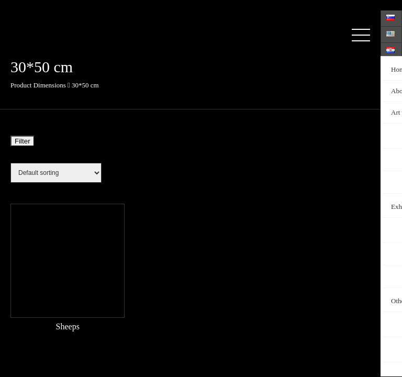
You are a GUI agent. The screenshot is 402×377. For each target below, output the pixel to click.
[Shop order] (56, 173)
